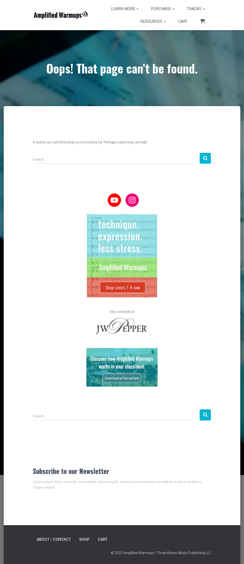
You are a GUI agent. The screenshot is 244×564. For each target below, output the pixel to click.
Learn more (125, 8)
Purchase (162, 8)
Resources (153, 21)
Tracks (196, 8)
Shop (84, 539)
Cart (183, 21)
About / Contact (54, 539)
